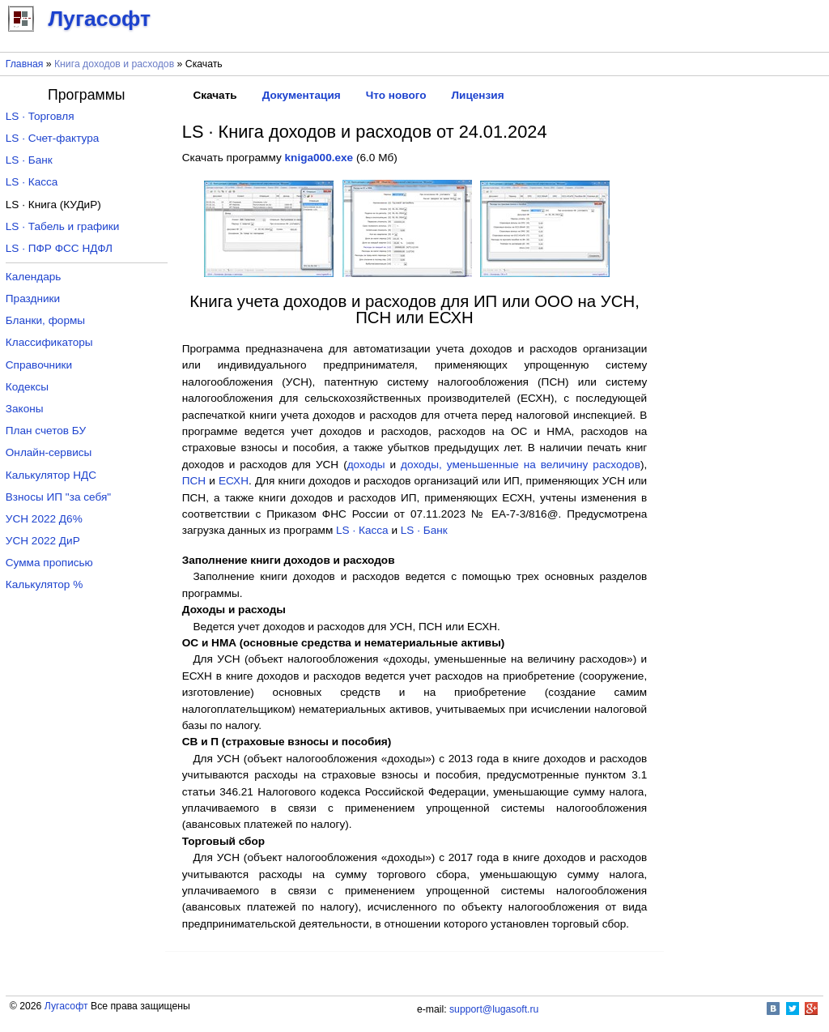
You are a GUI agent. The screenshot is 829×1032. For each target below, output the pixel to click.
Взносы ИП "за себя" (58, 497)
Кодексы (27, 387)
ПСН (194, 481)
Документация (301, 95)
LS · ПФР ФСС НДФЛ (59, 248)
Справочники (39, 365)
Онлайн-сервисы (49, 452)
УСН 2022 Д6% (44, 519)
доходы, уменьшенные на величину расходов (520, 464)
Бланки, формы (45, 320)
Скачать (214, 95)
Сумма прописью (49, 563)
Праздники (33, 298)
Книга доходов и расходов (114, 64)
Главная (25, 64)
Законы (25, 409)
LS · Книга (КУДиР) (53, 204)
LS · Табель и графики (63, 226)
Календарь (34, 277)
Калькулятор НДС (51, 475)
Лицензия (478, 95)
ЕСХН (234, 481)
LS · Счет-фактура (53, 138)
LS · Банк (424, 530)
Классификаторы (49, 342)
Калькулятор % (44, 584)
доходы (366, 464)
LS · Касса (362, 530)
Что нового (396, 95)
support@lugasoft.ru (493, 1009)
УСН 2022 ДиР (43, 541)
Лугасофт (66, 1006)
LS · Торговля (40, 116)
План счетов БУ (46, 430)
